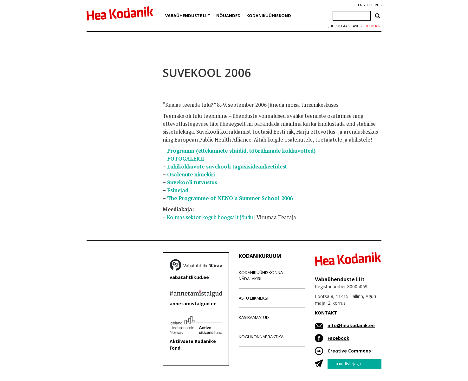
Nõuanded (228, 15)
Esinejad (177, 190)
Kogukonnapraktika (261, 337)
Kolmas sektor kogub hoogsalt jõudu (210, 217)
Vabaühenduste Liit (188, 15)
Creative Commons (349, 351)
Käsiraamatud (254, 317)
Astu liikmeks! (253, 298)
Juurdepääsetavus (344, 26)
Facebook (338, 338)
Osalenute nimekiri (191, 174)
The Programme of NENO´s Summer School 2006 (230, 198)
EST (370, 5)
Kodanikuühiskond (268, 15)
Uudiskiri (373, 26)
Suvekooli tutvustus (192, 182)
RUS (378, 5)
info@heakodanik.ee (351, 325)
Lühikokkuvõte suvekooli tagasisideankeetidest (227, 166)
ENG (361, 5)
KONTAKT (326, 313)
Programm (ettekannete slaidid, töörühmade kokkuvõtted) (241, 150)
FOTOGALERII (185, 158)
